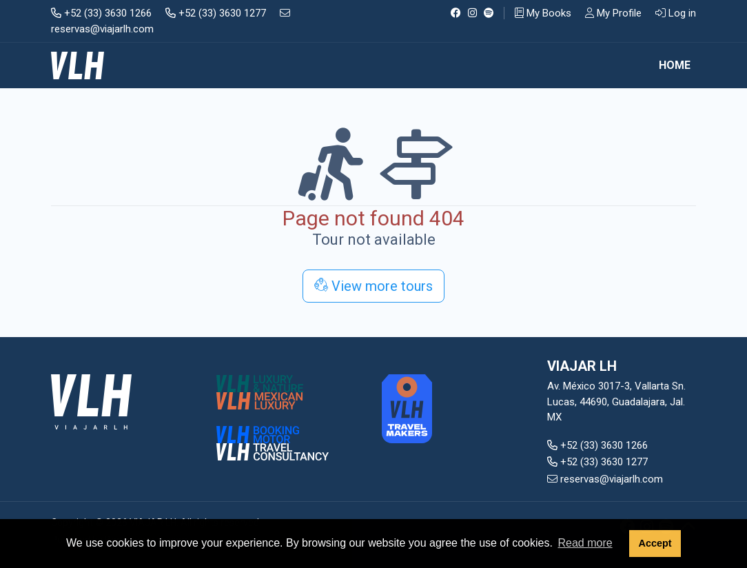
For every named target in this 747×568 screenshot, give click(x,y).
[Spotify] (489, 13)
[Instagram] (472, 13)
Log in (675, 13)
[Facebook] (456, 13)
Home (674, 65)
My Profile (613, 13)
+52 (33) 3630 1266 (101, 13)
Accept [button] (654, 543)
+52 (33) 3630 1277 (215, 13)
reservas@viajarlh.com (605, 479)
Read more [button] (584, 543)
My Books (543, 13)
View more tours (373, 286)
